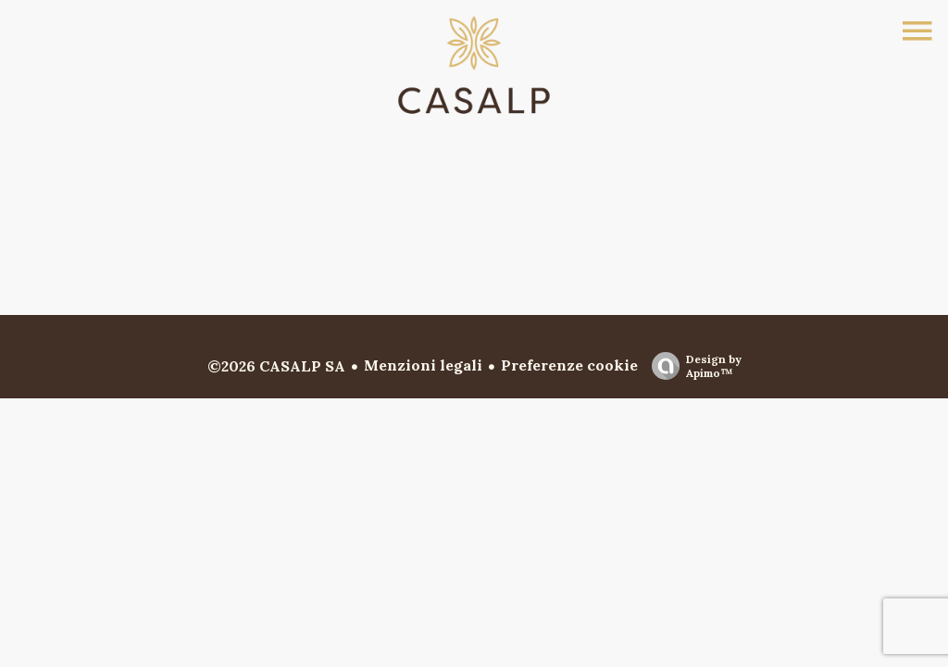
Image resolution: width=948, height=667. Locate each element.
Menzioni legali (423, 365)
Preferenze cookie (569, 365)
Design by (692, 366)
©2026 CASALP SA (276, 366)
